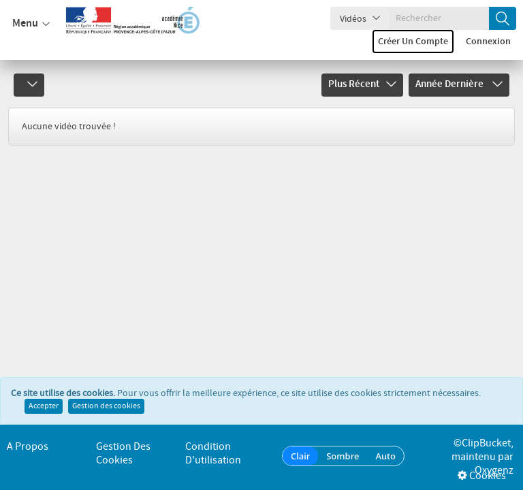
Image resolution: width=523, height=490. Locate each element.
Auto (385, 456)
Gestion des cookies (106, 406)
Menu (31, 23)
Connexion (488, 41)
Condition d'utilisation (213, 454)
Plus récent (362, 84)
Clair (300, 456)
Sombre (342, 456)
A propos (27, 447)
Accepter (44, 406)
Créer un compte (413, 41)
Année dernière (459, 84)
